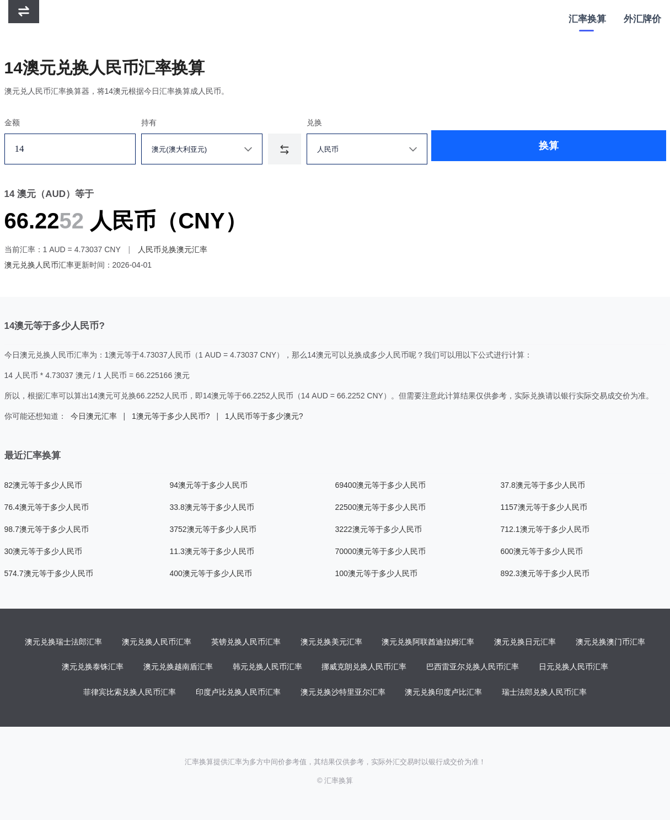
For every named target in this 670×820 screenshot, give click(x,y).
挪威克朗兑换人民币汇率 (363, 667)
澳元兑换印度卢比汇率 (443, 693)
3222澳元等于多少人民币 (378, 529)
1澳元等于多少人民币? (171, 416)
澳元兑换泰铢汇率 (93, 667)
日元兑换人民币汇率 (573, 667)
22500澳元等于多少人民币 (380, 507)
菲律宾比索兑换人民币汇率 (129, 693)
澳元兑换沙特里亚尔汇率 (343, 693)
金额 (12, 122)
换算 (500, 149)
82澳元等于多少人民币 (43, 485)
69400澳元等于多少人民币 (380, 485)
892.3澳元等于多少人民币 (545, 573)
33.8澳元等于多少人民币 (212, 507)
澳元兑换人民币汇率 (39, 264)
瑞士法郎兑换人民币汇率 (544, 693)
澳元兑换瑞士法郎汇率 (63, 642)
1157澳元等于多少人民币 (544, 507)
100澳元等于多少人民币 (376, 573)
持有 (157, 122)
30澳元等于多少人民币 (43, 551)
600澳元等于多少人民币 (542, 551)
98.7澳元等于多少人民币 (46, 529)
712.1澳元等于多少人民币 (545, 529)
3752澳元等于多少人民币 (213, 529)
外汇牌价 (642, 19)
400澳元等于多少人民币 (211, 573)
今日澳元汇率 (94, 416)
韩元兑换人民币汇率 (267, 667)
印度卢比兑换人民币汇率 (238, 693)
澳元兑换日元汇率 (525, 642)
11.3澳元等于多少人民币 (212, 551)
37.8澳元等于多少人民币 (543, 485)
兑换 (332, 122)
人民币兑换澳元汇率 (172, 249)
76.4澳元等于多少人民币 (46, 507)
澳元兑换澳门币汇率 (610, 642)
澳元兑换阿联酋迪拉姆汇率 (428, 642)
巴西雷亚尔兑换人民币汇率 (472, 667)
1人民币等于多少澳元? (264, 416)
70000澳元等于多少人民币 (380, 551)
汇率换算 (587, 19)
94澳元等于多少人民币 (209, 485)
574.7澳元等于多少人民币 (48, 573)
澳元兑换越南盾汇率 (178, 667)
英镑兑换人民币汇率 (246, 642)
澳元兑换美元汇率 (331, 642)
